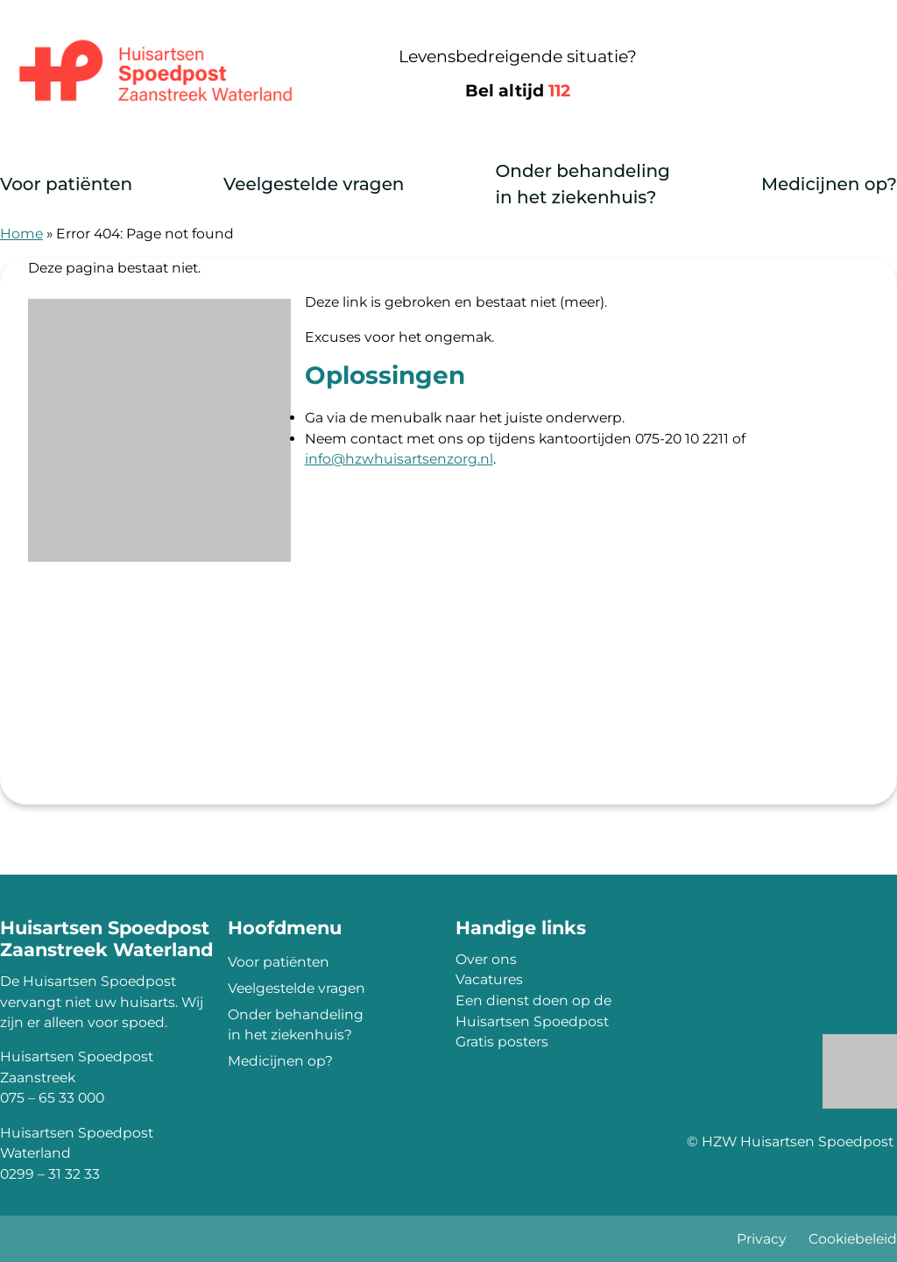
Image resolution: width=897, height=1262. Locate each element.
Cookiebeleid (853, 1238)
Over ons (486, 959)
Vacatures (489, 979)
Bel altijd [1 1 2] (517, 91)
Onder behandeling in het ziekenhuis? (582, 184)
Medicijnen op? (829, 184)
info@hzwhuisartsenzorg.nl (399, 458)
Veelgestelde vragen (313, 184)
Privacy (762, 1238)
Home (21, 233)
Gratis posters (502, 1041)
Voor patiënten (66, 184)
